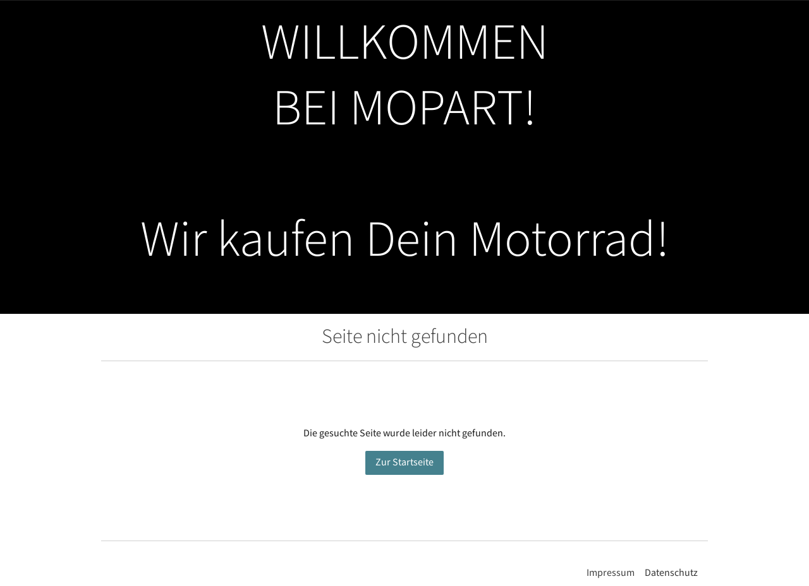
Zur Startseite (404, 462)
